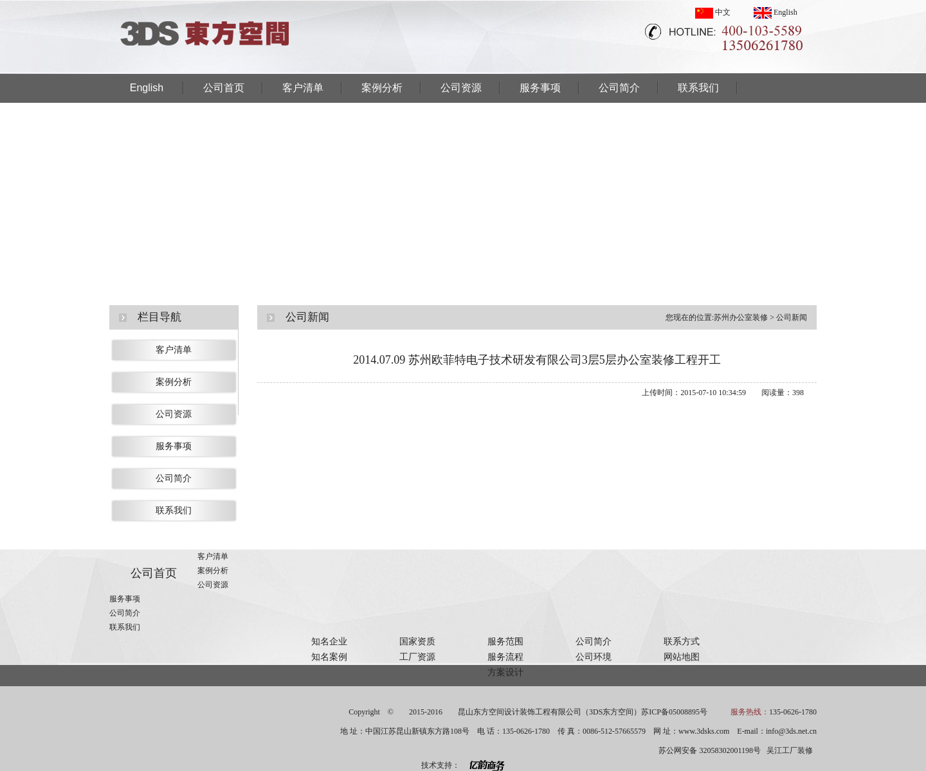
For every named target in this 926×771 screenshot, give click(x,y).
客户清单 (302, 87)
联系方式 (682, 641)
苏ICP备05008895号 (674, 711)
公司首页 (223, 87)
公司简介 (619, 87)
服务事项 (540, 87)
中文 (713, 12)
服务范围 (505, 641)
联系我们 (698, 87)
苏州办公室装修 (741, 317)
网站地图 (682, 657)
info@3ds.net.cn (791, 731)
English (775, 12)
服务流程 (505, 657)
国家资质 (417, 641)
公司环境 (594, 657)
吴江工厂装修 (790, 750)
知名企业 (329, 641)
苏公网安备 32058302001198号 (709, 750)
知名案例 (329, 657)
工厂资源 (417, 657)
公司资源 (461, 87)
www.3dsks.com (703, 731)
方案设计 (505, 672)
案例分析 (382, 87)
